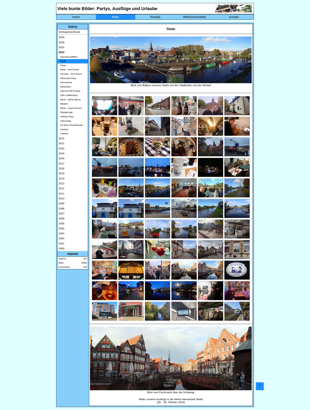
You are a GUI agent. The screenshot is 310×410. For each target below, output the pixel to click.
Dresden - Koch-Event (70, 74)
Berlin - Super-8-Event (70, 108)
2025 (61, 42)
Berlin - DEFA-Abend (69, 99)
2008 (61, 208)
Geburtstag (65, 121)
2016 (61, 168)
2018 (61, 158)
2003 (61, 233)
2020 (61, 148)
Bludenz (63, 104)
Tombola (155, 17)
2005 (61, 223)
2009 (61, 203)
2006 (61, 218)
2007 (61, 213)
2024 (61, 47)
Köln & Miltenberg (68, 95)
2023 (61, 52)
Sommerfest (65, 82)
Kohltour (63, 129)
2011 (61, 193)
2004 (61, 228)
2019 (61, 153)
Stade (62, 61)
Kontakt (233, 17)
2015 (61, 173)
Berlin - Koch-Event (69, 69)
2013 (61, 183)
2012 (61, 188)
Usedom (63, 133)
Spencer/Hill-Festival (69, 91)
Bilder (115, 17)
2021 (61, 143)
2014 (61, 178)
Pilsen (62, 65)
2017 (61, 163)
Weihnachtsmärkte (194, 17)
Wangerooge (66, 112)
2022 (61, 138)
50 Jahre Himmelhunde (71, 125)
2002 (61, 238)
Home (76, 17)
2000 (61, 248)
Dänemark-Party (67, 78)
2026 (61, 37)
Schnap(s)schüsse (69, 31)
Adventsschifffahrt (68, 57)
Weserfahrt (65, 87)
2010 (61, 198)
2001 (61, 243)
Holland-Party (66, 116)
